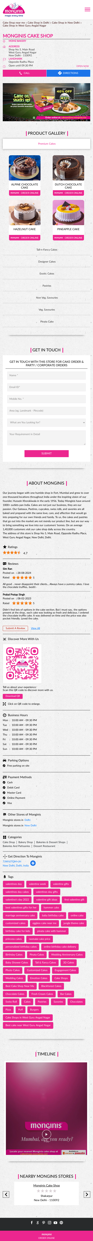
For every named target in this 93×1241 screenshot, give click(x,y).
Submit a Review (15, 628)
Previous (6, 1194)
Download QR (13, 696)
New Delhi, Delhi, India (16, 865)
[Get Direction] (33, 865)
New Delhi (30, 825)
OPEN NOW (82, 66)
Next (87, 1194)
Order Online (24, 193)
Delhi (27, 820)
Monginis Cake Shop (46, 1185)
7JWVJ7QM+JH (12, 861)
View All (35, 628)
